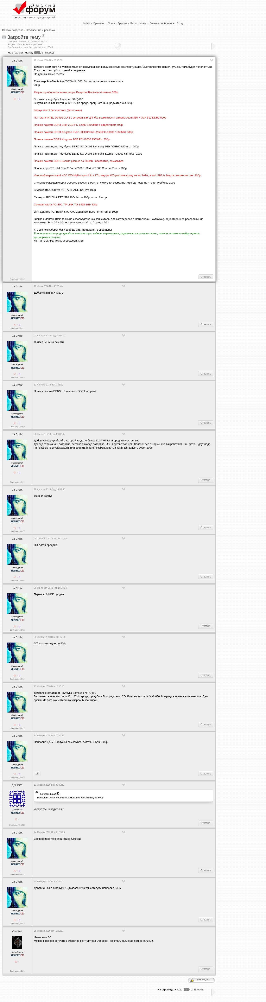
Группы (122, 23)
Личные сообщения (162, 23)
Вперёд (49, 52)
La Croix (17, 60)
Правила (98, 23)
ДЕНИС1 (17, 785)
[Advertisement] (109, 258)
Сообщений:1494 (17, 825)
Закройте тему (24, 37)
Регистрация (138, 23)
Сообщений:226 (17, 971)
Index (86, 23)
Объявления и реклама (40, 30)
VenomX (17, 931)
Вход (180, 23)
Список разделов (12, 30)
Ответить (206, 276)
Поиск (111, 23)
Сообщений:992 (17, 279)
